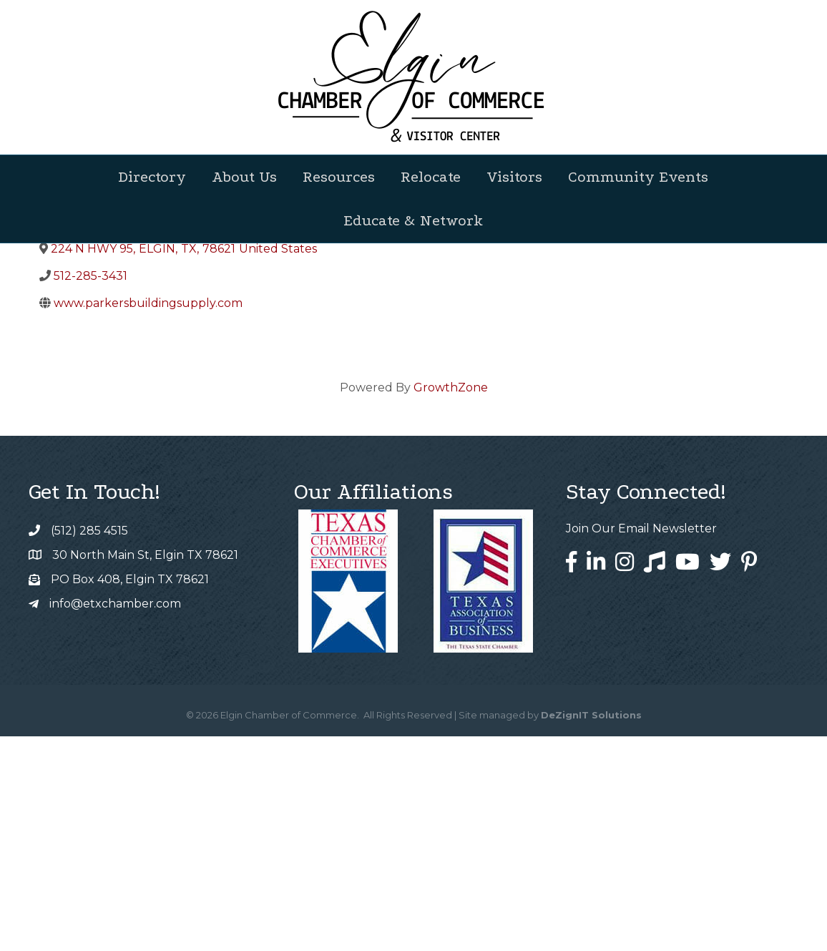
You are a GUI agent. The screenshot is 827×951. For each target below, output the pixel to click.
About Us (244, 176)
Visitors (514, 176)
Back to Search (78, 363)
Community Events (638, 176)
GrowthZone (451, 602)
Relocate (431, 176)
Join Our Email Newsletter (641, 743)
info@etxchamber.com (115, 818)
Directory (152, 176)
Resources (339, 176)
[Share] (337, 387)
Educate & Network (413, 220)
